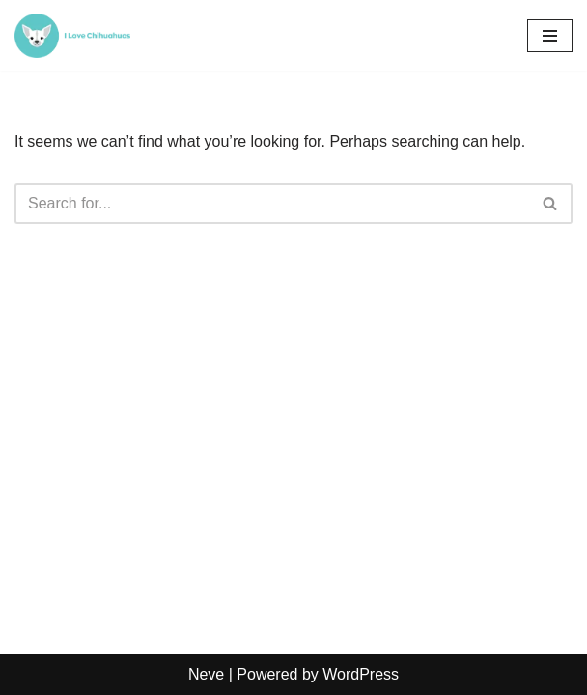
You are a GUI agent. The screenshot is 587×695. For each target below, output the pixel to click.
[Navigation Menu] (550, 35)
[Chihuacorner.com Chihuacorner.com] (72, 36)
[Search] (271, 203)
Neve (206, 674)
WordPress (360, 674)
